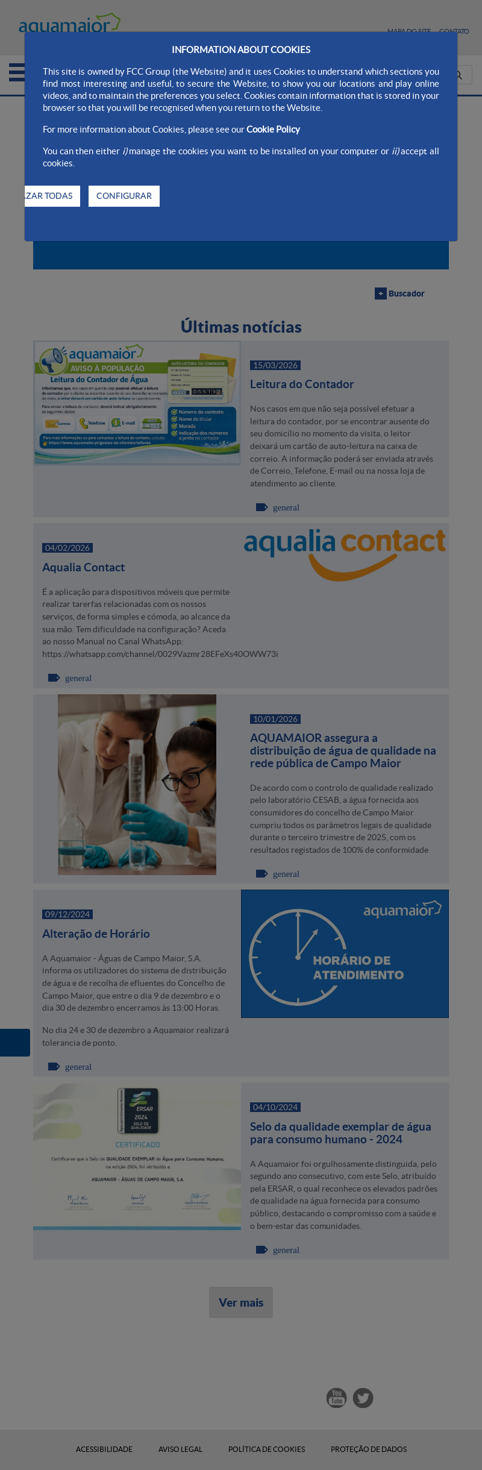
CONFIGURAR (124, 196)
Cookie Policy (273, 129)
